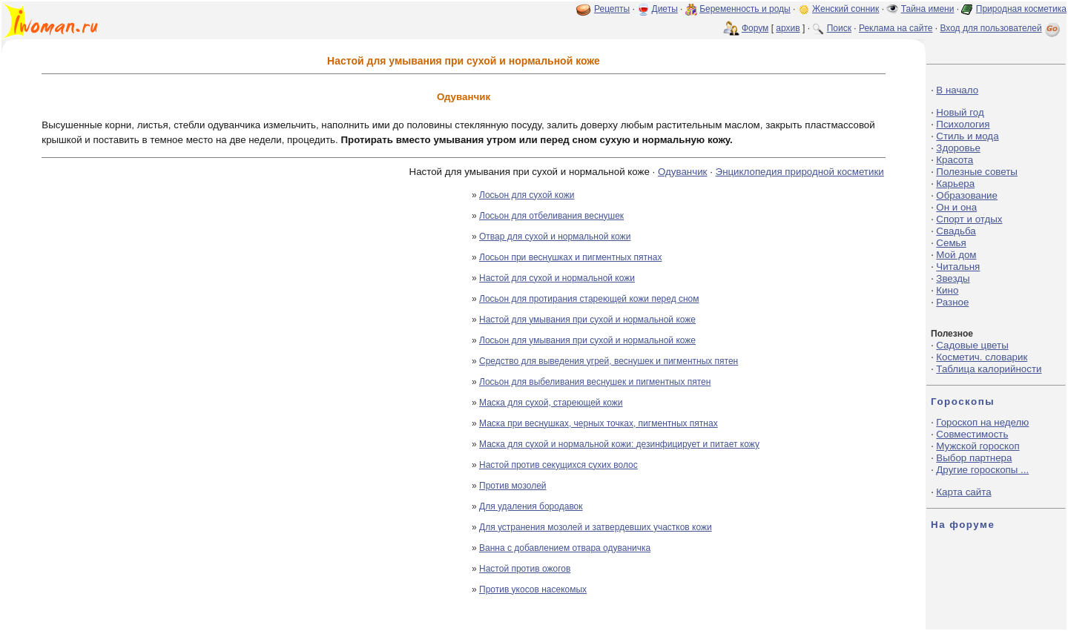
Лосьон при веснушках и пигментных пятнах (570, 257)
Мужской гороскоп (977, 446)
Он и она (956, 207)
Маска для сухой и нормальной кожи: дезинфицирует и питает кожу (619, 444)
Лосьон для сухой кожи (527, 195)
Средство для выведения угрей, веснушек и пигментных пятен (608, 361)
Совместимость (972, 434)
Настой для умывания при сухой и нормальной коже (587, 319)
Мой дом (956, 254)
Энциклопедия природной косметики (800, 171)
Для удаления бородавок (531, 506)
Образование (967, 195)
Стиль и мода (967, 136)
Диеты (665, 9)
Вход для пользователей (1001, 28)
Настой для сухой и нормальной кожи (557, 278)
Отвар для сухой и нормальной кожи (554, 236)
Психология (962, 124)
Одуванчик (682, 171)
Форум (755, 28)
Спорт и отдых (969, 219)
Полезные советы (977, 171)
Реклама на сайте (896, 28)
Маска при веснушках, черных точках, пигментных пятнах (598, 423)
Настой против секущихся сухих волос (558, 465)
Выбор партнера (974, 457)
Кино (947, 290)
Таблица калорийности (988, 368)
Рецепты (612, 9)
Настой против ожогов (524, 569)
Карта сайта (963, 492)
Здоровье (958, 147)
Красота (954, 159)
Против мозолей (513, 485)
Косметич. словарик (981, 357)
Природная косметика (1021, 9)
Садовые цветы (972, 345)
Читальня (958, 266)
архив (788, 28)
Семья (951, 242)
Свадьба (955, 231)
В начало (957, 90)
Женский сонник (845, 9)
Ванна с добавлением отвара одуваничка (564, 548)
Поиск (839, 28)
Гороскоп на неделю (982, 422)
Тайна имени (928, 9)
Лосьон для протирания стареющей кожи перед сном (589, 299)
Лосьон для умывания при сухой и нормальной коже (587, 340)
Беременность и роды (745, 9)
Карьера (955, 183)
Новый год (959, 112)
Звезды (952, 278)
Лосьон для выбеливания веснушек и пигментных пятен (595, 382)
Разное (952, 302)
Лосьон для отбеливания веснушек (551, 216)
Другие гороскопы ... (982, 469)
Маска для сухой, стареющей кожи (551, 402)
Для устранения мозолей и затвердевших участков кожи (595, 527)
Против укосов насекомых (533, 589)
